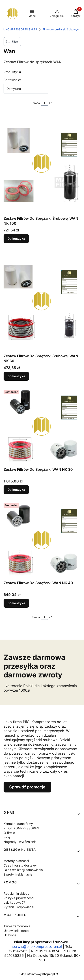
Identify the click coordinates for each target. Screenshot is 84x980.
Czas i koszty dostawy (20, 865)
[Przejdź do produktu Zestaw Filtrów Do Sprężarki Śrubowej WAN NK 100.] (42, 163)
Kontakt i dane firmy (18, 824)
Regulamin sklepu (16, 893)
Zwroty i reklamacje (18, 874)
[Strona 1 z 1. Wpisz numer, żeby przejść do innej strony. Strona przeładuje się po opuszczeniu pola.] (44, 103)
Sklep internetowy (37, 974)
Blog (7, 837)
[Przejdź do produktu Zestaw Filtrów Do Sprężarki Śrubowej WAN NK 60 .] (42, 301)
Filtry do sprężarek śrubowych (61, 29)
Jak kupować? (14, 902)
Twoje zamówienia (17, 926)
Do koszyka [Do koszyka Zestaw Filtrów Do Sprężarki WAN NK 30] (16, 489)
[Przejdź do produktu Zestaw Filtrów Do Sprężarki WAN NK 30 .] (42, 426)
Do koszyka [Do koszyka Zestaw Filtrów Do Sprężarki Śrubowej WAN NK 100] (16, 238)
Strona (36, 103)
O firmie (9, 833)
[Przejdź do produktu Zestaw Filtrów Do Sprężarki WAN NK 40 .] (42, 540)
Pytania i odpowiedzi (19, 907)
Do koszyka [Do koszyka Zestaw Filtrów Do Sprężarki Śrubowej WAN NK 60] (16, 376)
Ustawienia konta (16, 930)
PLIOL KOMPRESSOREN (21, 828)
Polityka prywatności (19, 898)
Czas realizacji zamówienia (23, 870)
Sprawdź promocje (27, 787)
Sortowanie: (12, 80)
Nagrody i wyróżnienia (20, 842)
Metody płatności (16, 861)
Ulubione (10, 935)
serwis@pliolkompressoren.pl (37, 946)
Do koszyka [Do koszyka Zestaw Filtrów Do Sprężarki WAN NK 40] (16, 603)
